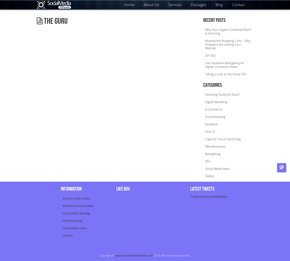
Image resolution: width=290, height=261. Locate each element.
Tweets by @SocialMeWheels (208, 196)
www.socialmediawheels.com (134, 255)
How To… (211, 132)
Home (129, 4)
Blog (219, 4)
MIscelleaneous (215, 146)
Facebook (211, 124)
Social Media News (217, 169)
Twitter (209, 176)
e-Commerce (213, 109)
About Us (151, 4)
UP (282, 168)
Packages (198, 4)
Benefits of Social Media (78, 206)
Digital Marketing (216, 102)
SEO (208, 161)
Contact (238, 4)
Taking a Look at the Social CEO (226, 74)
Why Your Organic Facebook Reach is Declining (228, 31)
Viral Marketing (72, 220)
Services (175, 4)
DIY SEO (210, 56)
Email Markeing (215, 117)
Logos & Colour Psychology (223, 139)
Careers (68, 235)
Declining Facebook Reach (222, 94)
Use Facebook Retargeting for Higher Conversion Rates (224, 65)
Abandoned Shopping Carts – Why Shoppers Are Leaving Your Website (227, 44)
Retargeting (212, 154)
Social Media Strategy (76, 213)
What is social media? (76, 198)
